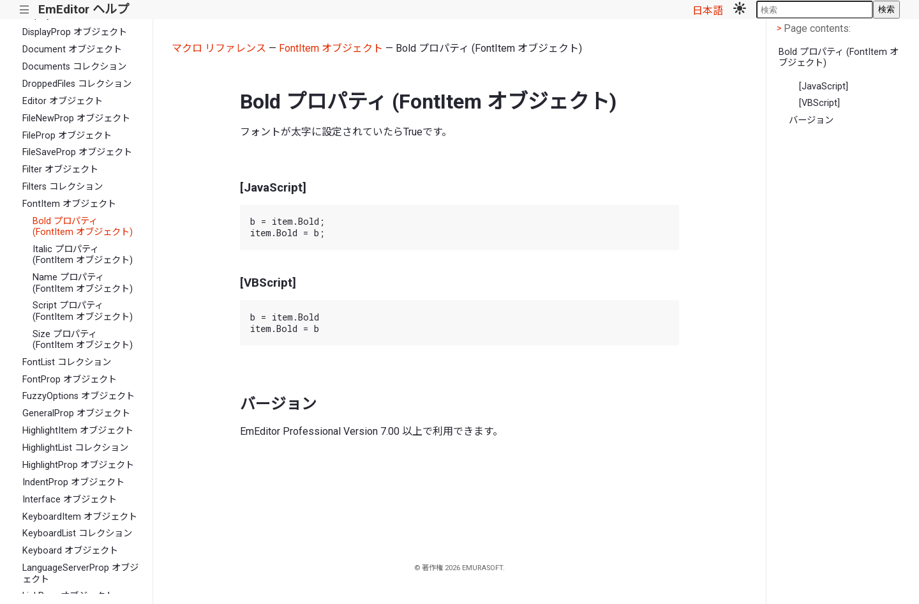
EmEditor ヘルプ (83, 9)
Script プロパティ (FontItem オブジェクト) (83, 311)
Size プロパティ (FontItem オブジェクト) (83, 340)
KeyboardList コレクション (77, 533)
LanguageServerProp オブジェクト (80, 573)
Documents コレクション (74, 66)
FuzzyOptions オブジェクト (78, 396)
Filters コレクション (62, 186)
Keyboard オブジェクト (70, 550)
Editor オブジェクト (62, 101)
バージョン (811, 120)
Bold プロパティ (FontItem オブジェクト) (83, 227)
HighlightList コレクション (75, 447)
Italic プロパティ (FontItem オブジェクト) (83, 255)
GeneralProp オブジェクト (76, 413)
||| (25, 9)
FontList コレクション (66, 362)
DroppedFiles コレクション (76, 84)
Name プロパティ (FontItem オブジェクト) (83, 283)
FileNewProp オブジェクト (76, 118)
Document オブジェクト (72, 49)
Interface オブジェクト (69, 499)
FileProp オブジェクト (67, 135)
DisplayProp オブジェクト (74, 32)
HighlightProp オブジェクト (78, 465)
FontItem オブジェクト (69, 204)
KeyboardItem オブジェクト (79, 516)
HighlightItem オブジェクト (77, 430)
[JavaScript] (823, 86)
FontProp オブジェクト (69, 379)
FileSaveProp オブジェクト (77, 152)
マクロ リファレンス (219, 48)
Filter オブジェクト (60, 169)
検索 (886, 9)
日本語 (707, 10)
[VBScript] (819, 103)
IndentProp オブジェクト (73, 482)
